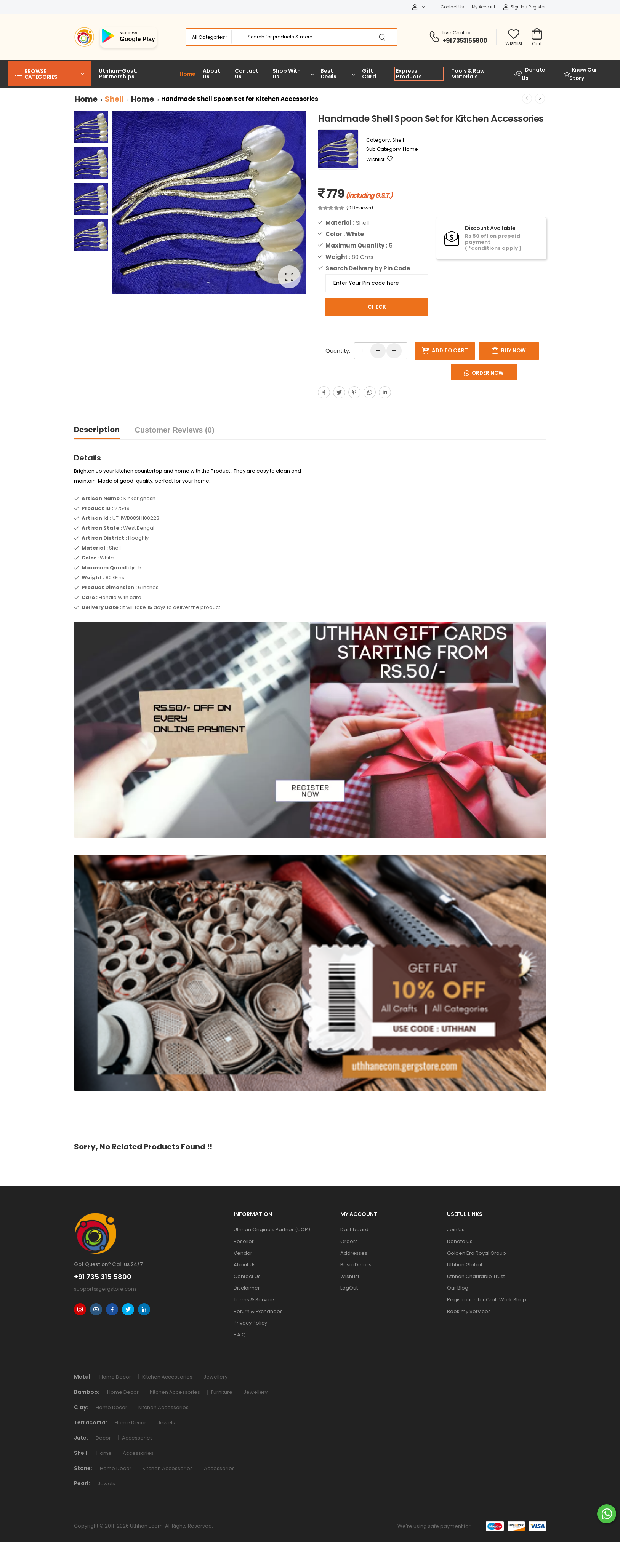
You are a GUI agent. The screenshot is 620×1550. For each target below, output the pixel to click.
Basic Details (356, 1264)
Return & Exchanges (258, 1311)
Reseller (244, 1241)
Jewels (167, 1422)
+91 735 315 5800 (102, 1277)
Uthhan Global (464, 1264)
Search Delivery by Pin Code (367, 268)
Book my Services (469, 1311)
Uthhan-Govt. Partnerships (118, 73)
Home (187, 74)
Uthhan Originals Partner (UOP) (272, 1229)
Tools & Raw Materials (468, 73)
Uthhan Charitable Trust (476, 1276)
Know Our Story (580, 74)
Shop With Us (286, 73)
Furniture (223, 1392)
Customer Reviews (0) (175, 430)
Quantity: (337, 351)
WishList (349, 1276)
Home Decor (117, 1376)
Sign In (514, 7)
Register (537, 7)
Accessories (138, 1437)
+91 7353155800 (464, 40)
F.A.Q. (240, 1334)
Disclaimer (247, 1287)
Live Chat (453, 32)
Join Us (456, 1229)
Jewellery (216, 1376)
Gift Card (369, 73)
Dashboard (354, 1229)
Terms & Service (254, 1299)
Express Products (408, 73)
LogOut (349, 1287)
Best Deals (328, 73)
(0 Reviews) (359, 208)
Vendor (243, 1253)
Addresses (353, 1253)
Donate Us (530, 74)
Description (97, 429)
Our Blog (457, 1287)
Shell (114, 99)
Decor (105, 1437)
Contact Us (452, 7)
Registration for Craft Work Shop (486, 1299)
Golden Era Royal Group (476, 1253)
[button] (49, 74)
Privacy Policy (250, 1322)
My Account (483, 7)
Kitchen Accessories (169, 1376)
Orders (349, 1241)
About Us (211, 73)
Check (377, 307)
